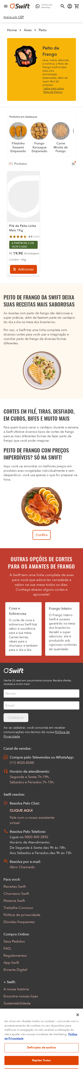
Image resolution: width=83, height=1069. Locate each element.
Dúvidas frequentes (19, 922)
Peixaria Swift (14, 900)
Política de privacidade (22, 914)
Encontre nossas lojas (21, 996)
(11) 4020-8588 (22, 762)
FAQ (7, 948)
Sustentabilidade (17, 1003)
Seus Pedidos (14, 941)
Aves (28, 30)
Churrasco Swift (16, 893)
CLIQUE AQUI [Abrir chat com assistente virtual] (21, 810)
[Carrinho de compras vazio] (76, 6)
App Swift (11, 962)
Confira (42, 535)
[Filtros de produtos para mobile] (73, 164)
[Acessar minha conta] (69, 6)
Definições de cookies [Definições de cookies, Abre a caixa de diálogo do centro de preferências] (41, 1055)
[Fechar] (78, 1022)
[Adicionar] (23, 269)
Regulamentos (15, 955)
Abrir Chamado (22, 867)
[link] (14, 17)
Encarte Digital (15, 969)
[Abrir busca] (62, 6)
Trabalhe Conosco (18, 907)
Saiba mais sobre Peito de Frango (53, 90)
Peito (43, 30)
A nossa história (16, 989)
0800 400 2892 (36, 837)
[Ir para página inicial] (20, 6)
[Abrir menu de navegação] (6, 6)
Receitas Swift (15, 886)
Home (12, 30)
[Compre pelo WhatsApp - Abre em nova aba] (45, 6)
